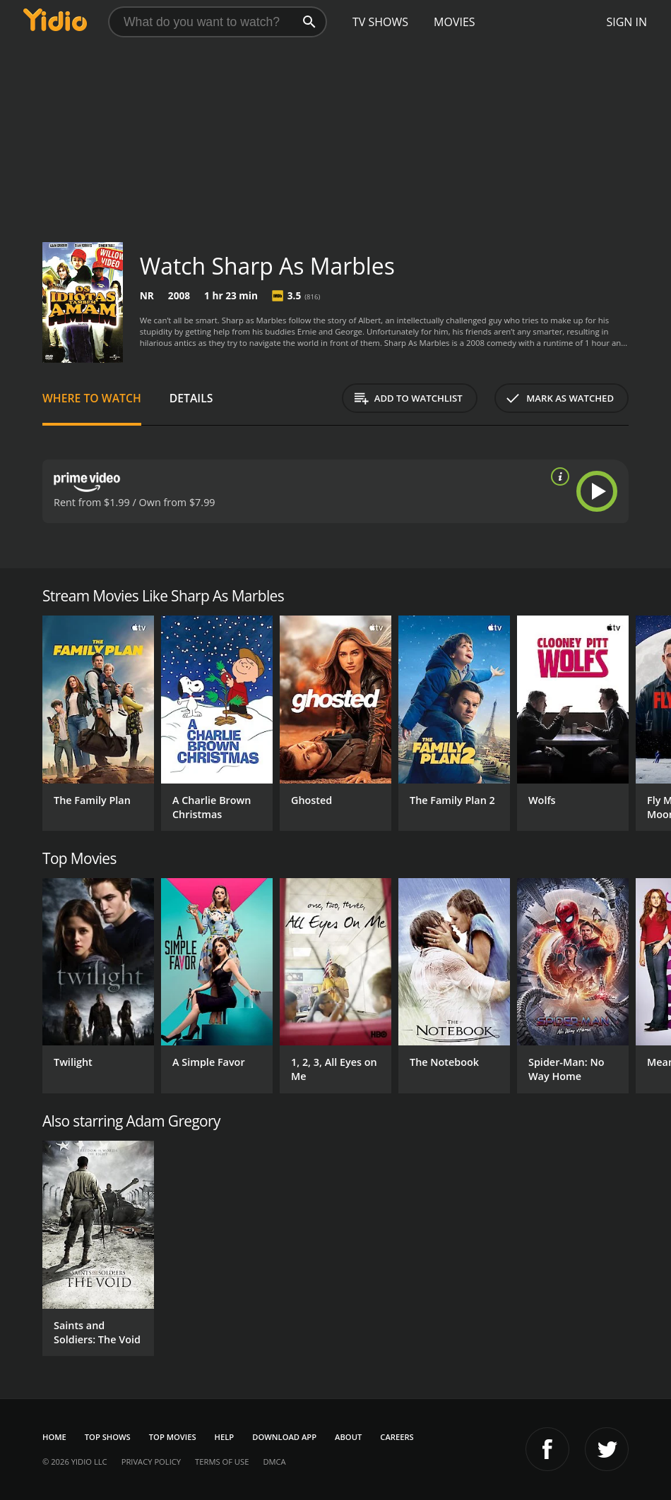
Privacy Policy (151, 1461)
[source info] (557, 476)
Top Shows (108, 1437)
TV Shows (380, 22)
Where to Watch (91, 398)
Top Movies (172, 1437)
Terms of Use (222, 1461)
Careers (396, 1437)
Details (191, 398)
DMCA (274, 1461)
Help (224, 1437)
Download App (284, 1437)
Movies (454, 22)
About (348, 1437)
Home (54, 1437)
